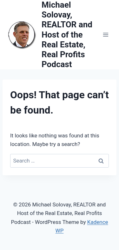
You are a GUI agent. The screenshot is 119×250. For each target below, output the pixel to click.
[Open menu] (105, 35)
